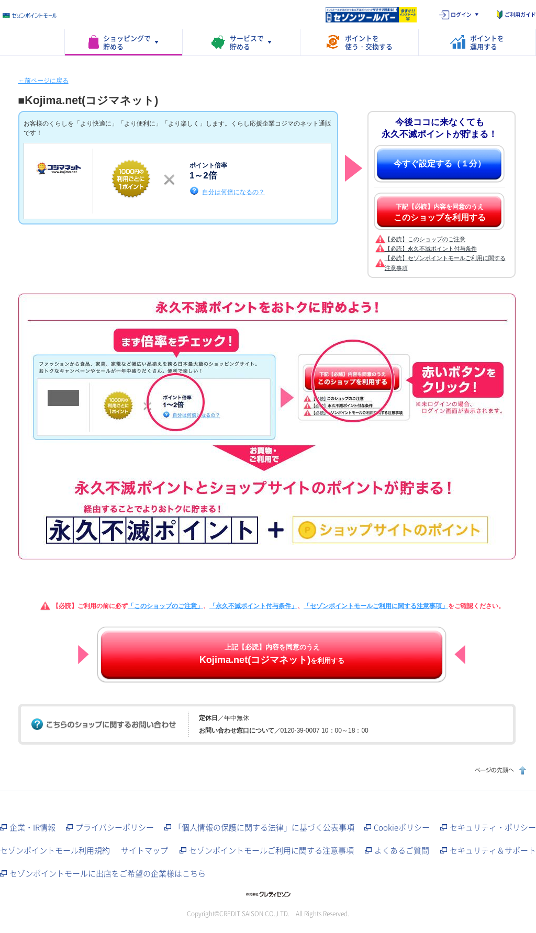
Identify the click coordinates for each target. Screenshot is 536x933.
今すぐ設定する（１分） (440, 163)
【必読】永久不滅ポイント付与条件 (431, 248)
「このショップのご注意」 (165, 606)
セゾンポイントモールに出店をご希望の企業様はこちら (107, 873)
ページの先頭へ (499, 770)
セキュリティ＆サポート (493, 850)
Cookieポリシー (402, 827)
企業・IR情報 (32, 827)
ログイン (461, 14)
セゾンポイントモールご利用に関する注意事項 (271, 850)
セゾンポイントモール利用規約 (55, 850)
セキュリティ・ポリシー (493, 827)
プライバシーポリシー (114, 827)
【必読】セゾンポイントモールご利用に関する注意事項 (445, 263)
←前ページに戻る (43, 80)
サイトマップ (144, 850)
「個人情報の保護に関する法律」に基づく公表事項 (264, 827)
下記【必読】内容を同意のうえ (440, 212)
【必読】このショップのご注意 (425, 239)
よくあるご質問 (401, 850)
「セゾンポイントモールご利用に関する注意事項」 (376, 606)
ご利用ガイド (520, 14)
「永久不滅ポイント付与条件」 (253, 606)
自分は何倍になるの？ (233, 191)
